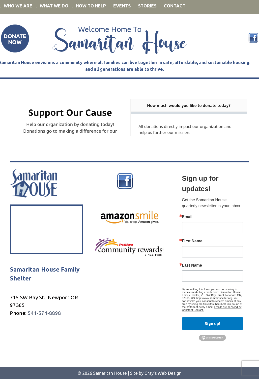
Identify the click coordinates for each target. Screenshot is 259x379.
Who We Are (18, 5)
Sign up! (212, 323)
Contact (174, 5)
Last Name (192, 265)
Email (187, 217)
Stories (147, 5)
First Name (192, 241)
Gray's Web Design (162, 373)
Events (122, 5)
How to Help (91, 5)
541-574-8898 (44, 313)
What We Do (54, 5)
